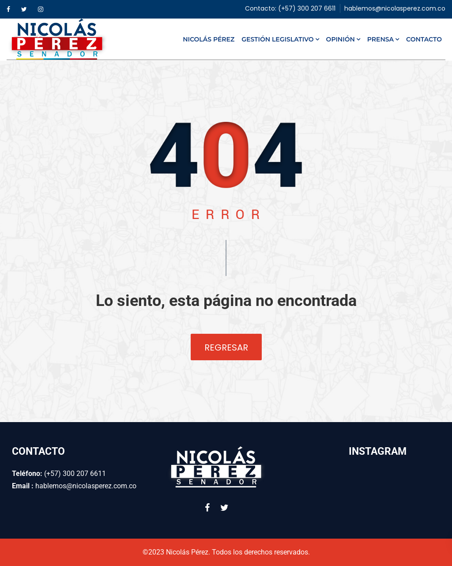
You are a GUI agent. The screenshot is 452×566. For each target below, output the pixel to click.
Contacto (424, 39)
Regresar (226, 347)
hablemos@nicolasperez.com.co (394, 8)
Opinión (340, 39)
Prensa (380, 39)
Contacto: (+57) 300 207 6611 (290, 8)
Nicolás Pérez (208, 39)
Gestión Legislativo (277, 39)
